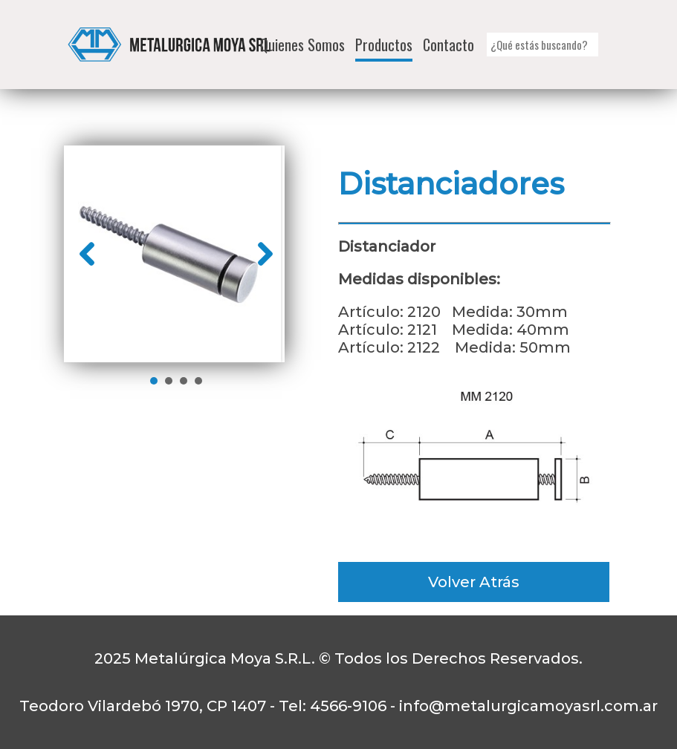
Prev (87, 254)
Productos (383, 44)
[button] (604, 44)
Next (265, 254)
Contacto (448, 44)
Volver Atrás (473, 582)
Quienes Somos (302, 44)
